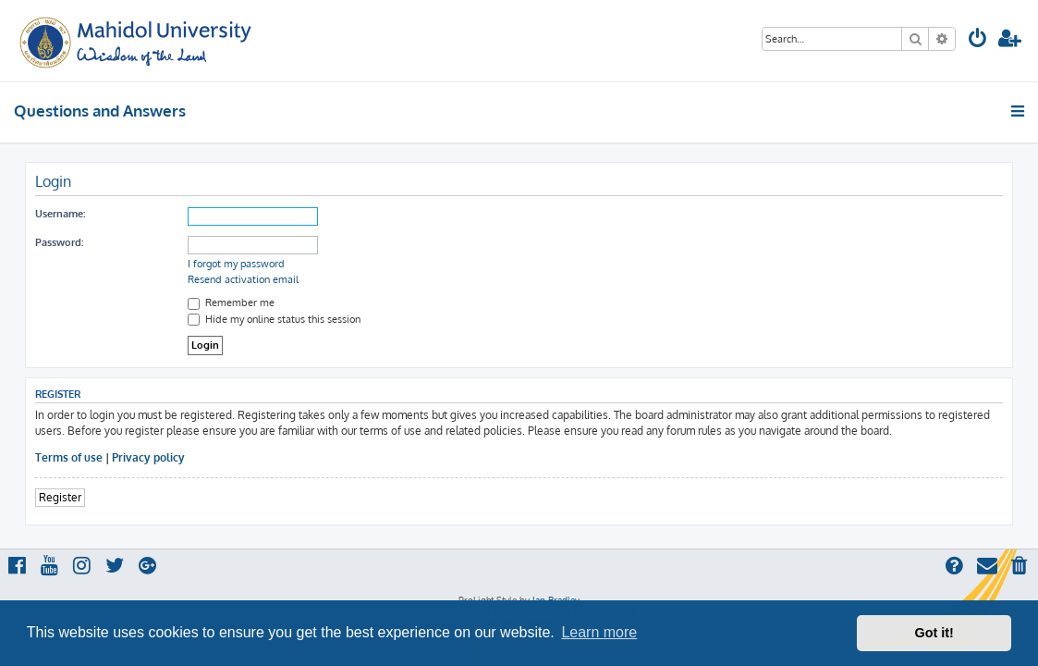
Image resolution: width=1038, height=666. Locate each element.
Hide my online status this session (274, 319)
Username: (60, 213)
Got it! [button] (934, 632)
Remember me (231, 302)
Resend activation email (243, 279)
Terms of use (69, 457)
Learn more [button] (599, 632)
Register (60, 497)
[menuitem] (978, 40)
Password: (59, 242)
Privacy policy (148, 457)
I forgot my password (236, 263)
